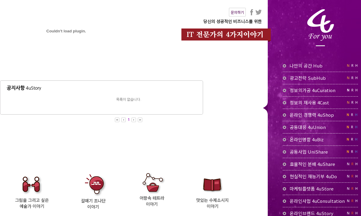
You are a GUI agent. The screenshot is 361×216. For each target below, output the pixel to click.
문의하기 (237, 12)
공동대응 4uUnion (320, 127)
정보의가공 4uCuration (320, 90)
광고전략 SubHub (320, 78)
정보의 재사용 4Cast (320, 102)
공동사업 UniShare (320, 151)
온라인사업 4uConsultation (320, 201)
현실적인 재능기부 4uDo (320, 176)
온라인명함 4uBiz (320, 139)
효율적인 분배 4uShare (320, 164)
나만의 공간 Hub (320, 65)
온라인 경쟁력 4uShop (320, 115)
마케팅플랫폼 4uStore (320, 188)
